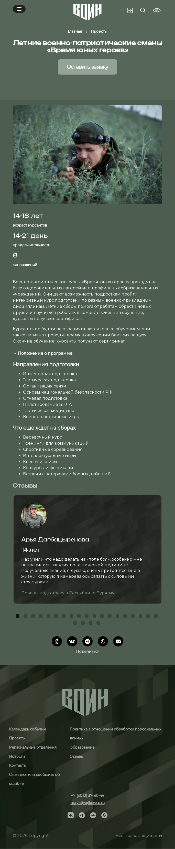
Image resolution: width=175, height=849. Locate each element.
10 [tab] (87, 616)
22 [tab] (91, 623)
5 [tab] (49, 616)
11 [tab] (95, 616)
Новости (17, 756)
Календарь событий (27, 729)
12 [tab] (102, 616)
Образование (82, 747)
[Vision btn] (156, 10)
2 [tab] (26, 616)
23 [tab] (99, 623)
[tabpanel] (87, 549)
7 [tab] (64, 616)
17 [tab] (141, 616)
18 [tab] (148, 616)
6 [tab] (56, 616)
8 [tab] (72, 616)
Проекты (17, 738)
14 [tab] (118, 616)
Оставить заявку (87, 67)
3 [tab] (33, 616)
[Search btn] (142, 10)
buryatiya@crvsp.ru (88, 802)
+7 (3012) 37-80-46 (87, 795)
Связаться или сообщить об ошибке (34, 779)
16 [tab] (133, 616)
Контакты (17, 765)
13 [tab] (110, 616)
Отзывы (76, 756)
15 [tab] (125, 616)
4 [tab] (41, 616)
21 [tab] (83, 623)
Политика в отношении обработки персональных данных (115, 734)
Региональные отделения (33, 747)
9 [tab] (79, 616)
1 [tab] (18, 616)
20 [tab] (76, 623)
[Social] (71, 815)
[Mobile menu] (19, 9)
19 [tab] (156, 616)
